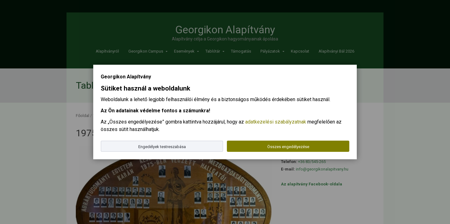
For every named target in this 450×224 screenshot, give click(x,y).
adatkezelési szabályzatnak (275, 122)
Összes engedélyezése (288, 146)
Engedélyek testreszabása (162, 146)
